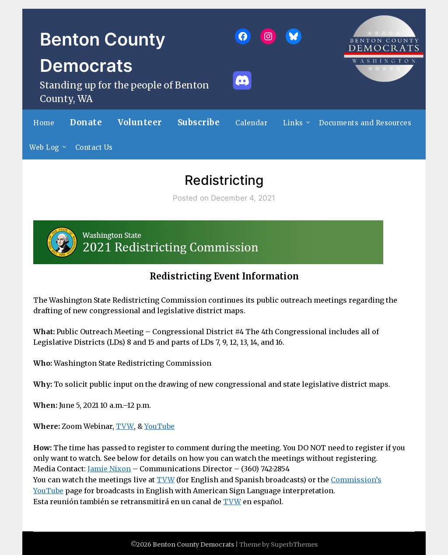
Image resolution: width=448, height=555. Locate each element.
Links (293, 123)
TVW (124, 426)
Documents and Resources (365, 123)
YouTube (159, 426)
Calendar (251, 123)
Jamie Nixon (109, 468)
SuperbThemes (294, 542)
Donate (86, 122)
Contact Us (94, 147)
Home (43, 123)
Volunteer (140, 122)
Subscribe (199, 122)
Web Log (44, 147)
